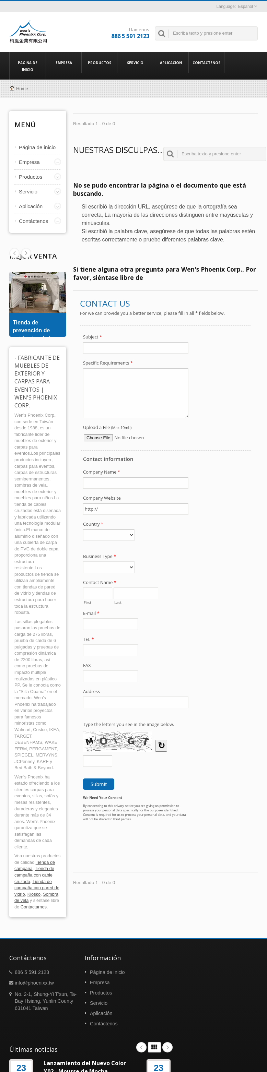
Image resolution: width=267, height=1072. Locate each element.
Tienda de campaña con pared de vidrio (36, 888)
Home (22, 88)
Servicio (135, 62)
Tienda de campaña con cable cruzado (34, 875)
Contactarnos (34, 906)
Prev (26, 253)
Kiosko (33, 894)
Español (245, 6)
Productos (99, 62)
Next (14, 253)
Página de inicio (28, 66)
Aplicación (170, 62)
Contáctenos (206, 62)
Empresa (63, 62)
